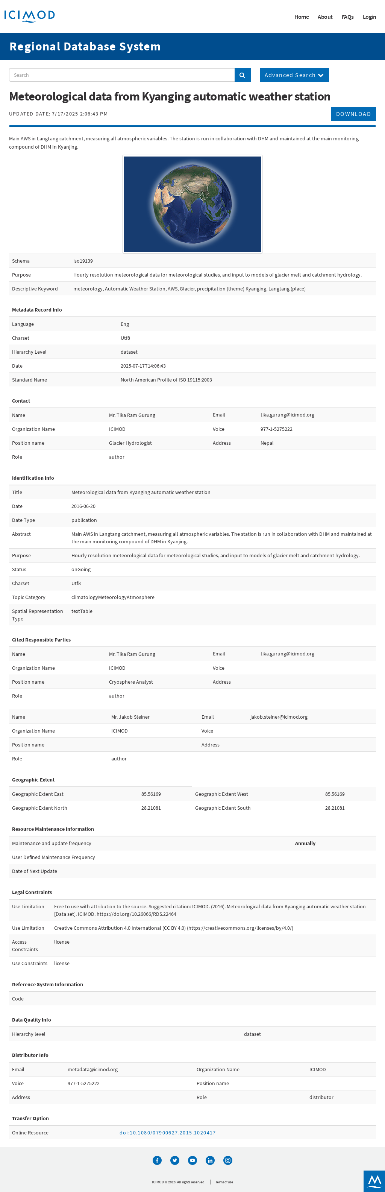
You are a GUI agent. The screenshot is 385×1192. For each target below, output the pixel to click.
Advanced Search (294, 75)
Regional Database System (85, 46)
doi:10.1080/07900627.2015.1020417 (168, 1132)
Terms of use (224, 1182)
